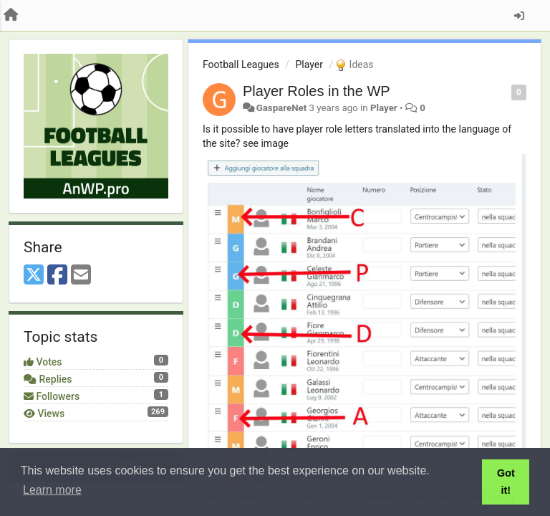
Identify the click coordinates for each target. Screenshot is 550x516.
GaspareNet (281, 107)
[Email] (81, 275)
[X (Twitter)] (34, 275)
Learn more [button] (52, 490)
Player (308, 64)
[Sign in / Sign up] (519, 16)
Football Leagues (241, 64)
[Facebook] (57, 275)
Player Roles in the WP (316, 91)
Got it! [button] (506, 481)
